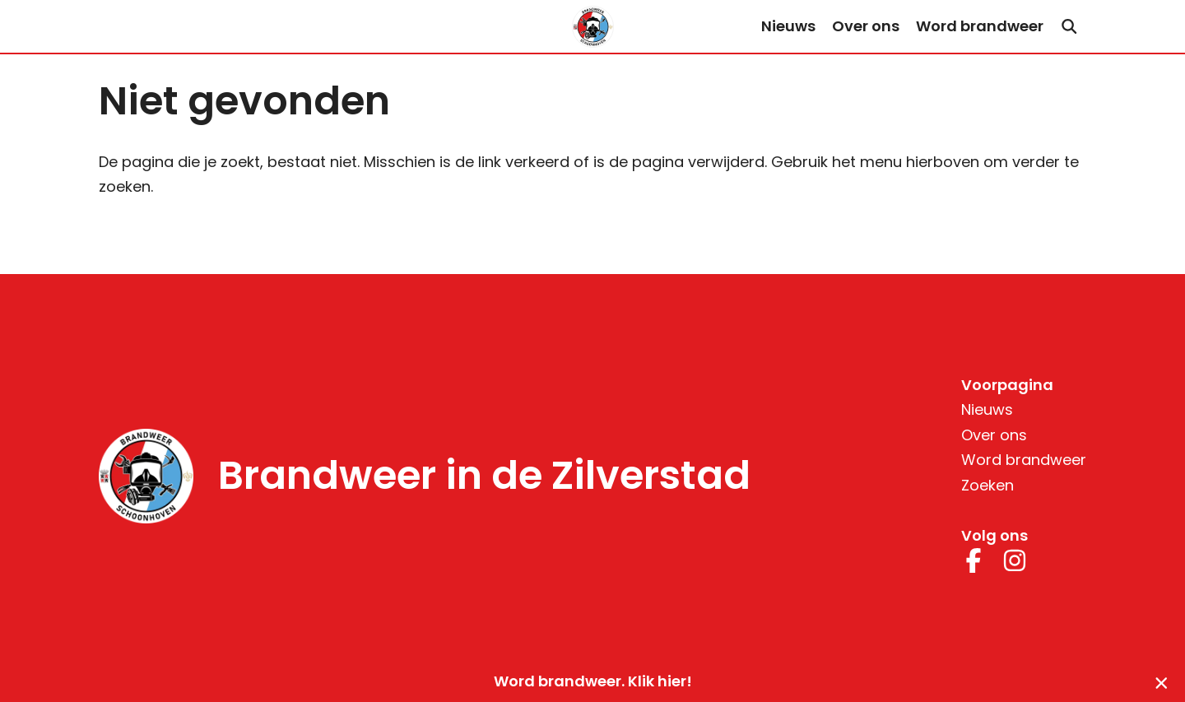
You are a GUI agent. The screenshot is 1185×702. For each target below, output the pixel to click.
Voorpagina (1007, 384)
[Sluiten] (1161, 682)
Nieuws (788, 26)
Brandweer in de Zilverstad (484, 476)
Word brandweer (979, 26)
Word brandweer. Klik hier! (593, 681)
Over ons (865, 26)
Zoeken (987, 485)
